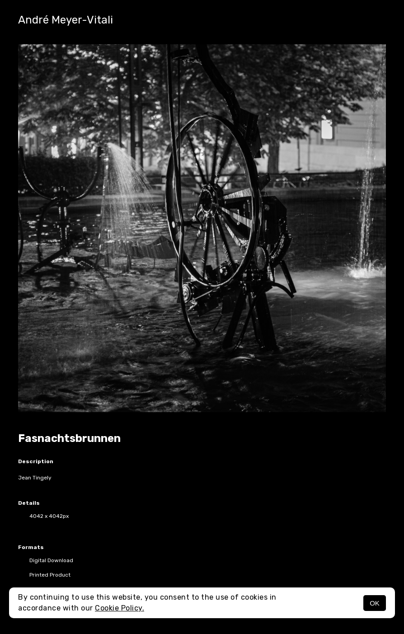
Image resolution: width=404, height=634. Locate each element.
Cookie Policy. (119, 608)
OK (375, 603)
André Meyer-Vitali (65, 20)
